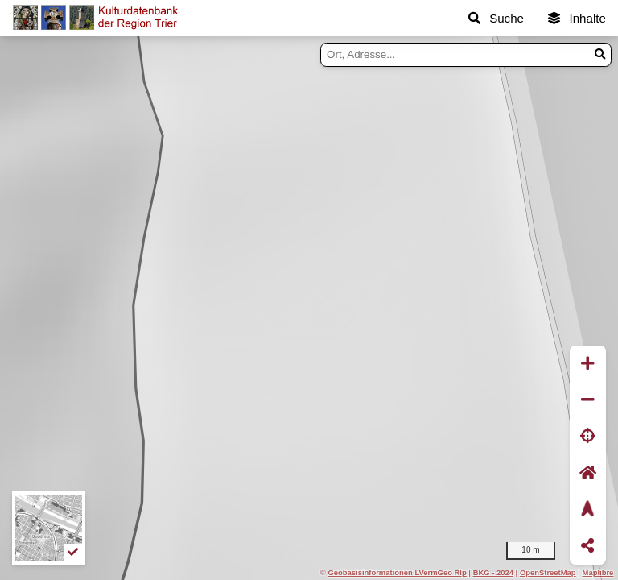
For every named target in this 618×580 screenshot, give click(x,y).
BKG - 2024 (493, 572)
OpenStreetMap (548, 572)
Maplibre (598, 572)
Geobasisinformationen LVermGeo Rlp (397, 572)
